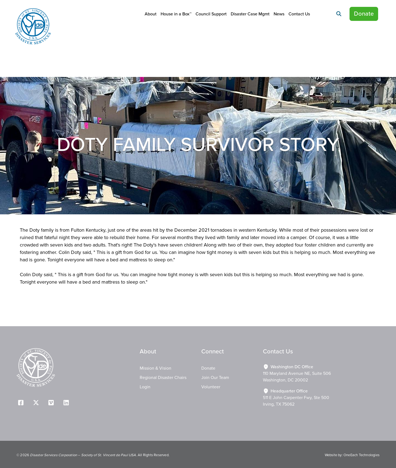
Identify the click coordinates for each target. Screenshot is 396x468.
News (279, 14)
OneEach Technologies (361, 455)
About (150, 14)
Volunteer (210, 387)
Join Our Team (215, 377)
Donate (364, 14)
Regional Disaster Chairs (163, 377)
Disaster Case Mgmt (250, 14)
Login (145, 387)
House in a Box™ (176, 14)
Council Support (211, 14)
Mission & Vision (155, 368)
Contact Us (299, 14)
